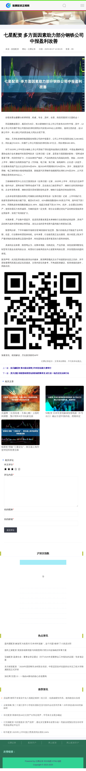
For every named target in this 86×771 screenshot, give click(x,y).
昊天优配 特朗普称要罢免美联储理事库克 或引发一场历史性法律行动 (39, 373)
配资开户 (32, 742)
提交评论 (10, 530)
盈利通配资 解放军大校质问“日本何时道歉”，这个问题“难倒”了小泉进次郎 (38, 643)
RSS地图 (48, 761)
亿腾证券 (12, 742)
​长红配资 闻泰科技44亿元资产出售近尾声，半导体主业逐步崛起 (33, 715)
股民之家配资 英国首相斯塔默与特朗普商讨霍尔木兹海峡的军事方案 (36, 650)
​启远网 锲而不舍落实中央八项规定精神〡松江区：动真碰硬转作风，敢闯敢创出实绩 (42, 698)
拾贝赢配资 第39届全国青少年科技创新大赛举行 (30, 368)
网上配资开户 (73, 742)
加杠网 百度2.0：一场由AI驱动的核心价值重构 (26, 676)
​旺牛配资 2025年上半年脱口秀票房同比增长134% (26, 732)
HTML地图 (56, 761)
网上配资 (52, 742)
